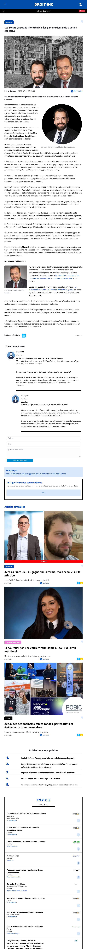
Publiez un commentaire (20, 460)
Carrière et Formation (13, 642)
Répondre (20, 385)
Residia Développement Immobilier (17, 890)
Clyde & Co (10, 860)
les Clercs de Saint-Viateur (65, 275)
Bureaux (8, 718)
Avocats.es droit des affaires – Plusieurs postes (26, 898)
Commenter (45, 583)
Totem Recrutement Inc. (13, 877)
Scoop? (82, 11)
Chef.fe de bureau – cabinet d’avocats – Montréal (26, 841)
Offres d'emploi (43, 10)
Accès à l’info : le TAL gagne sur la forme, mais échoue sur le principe (48, 758)
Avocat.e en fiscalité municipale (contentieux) (25, 912)
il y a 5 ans (19, 355)
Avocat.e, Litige (13, 855)
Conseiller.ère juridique (16, 884)
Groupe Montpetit (12, 820)
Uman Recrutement (12, 846)
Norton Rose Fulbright (13, 933)
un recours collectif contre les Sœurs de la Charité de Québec (53, 288)
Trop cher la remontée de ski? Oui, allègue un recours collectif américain (49, 784)
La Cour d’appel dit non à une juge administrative (40, 778)
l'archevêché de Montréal (62, 278)
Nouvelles (9, 22)
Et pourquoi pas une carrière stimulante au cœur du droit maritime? (48, 772)
